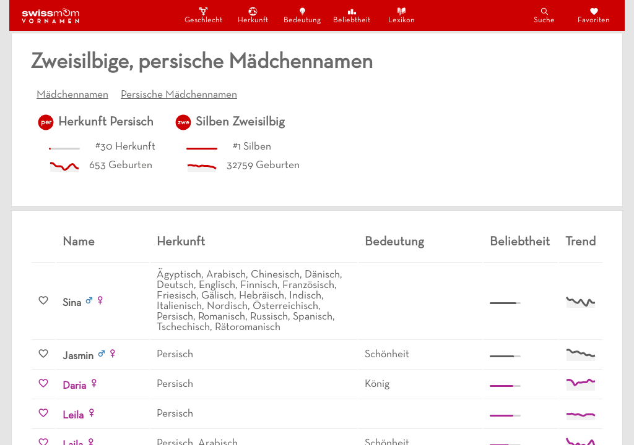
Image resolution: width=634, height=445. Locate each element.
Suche (544, 15)
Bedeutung (302, 15)
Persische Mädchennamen (179, 95)
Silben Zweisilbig (240, 122)
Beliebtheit (351, 15)
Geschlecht (203, 15)
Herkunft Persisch (106, 122)
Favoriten (594, 15)
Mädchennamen (72, 95)
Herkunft (253, 15)
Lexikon (401, 15)
